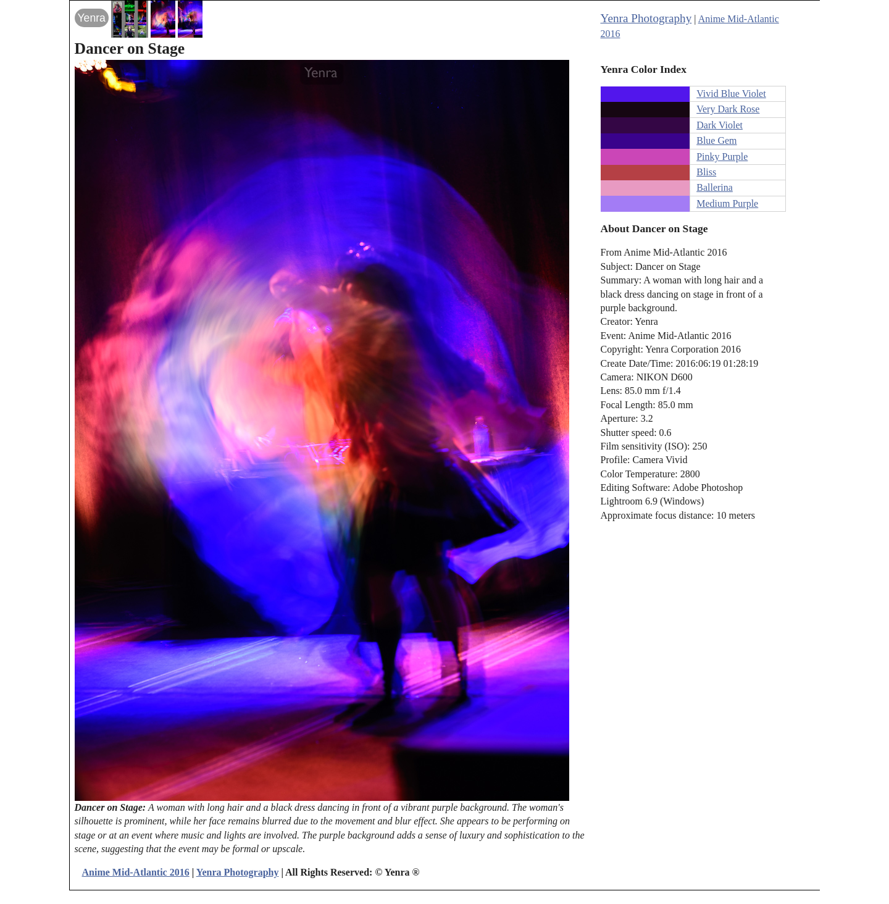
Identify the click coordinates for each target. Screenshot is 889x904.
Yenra (92, 18)
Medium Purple (727, 203)
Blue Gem (716, 140)
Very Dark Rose (727, 109)
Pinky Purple (722, 156)
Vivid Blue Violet (731, 93)
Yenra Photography (646, 18)
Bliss (706, 172)
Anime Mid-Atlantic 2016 (136, 872)
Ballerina (714, 187)
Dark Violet (719, 125)
